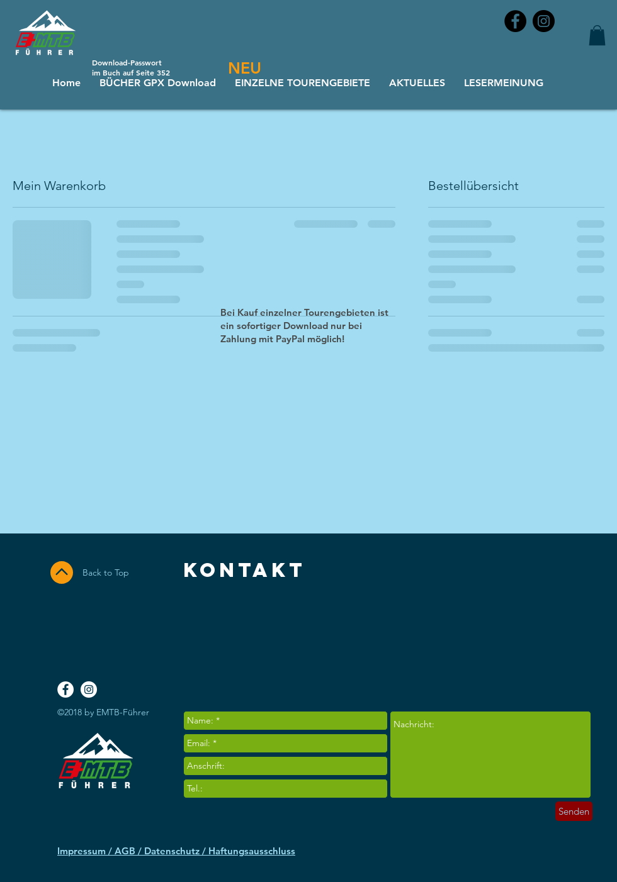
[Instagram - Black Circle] (544, 21)
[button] (597, 35)
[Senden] (573, 811)
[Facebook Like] (539, 634)
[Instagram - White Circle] (89, 689)
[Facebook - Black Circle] (515, 21)
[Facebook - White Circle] (65, 689)
